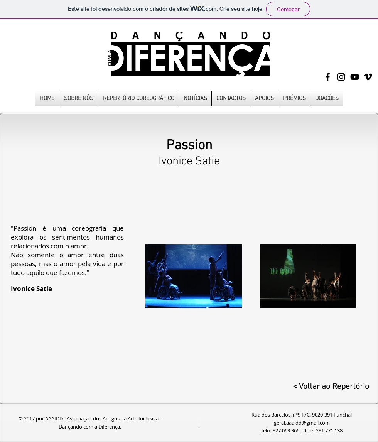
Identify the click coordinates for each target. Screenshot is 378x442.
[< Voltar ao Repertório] (329, 386)
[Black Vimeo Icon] (368, 77)
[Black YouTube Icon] (354, 77)
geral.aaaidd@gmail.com (302, 422)
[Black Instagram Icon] (341, 77)
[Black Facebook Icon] (327, 77)
